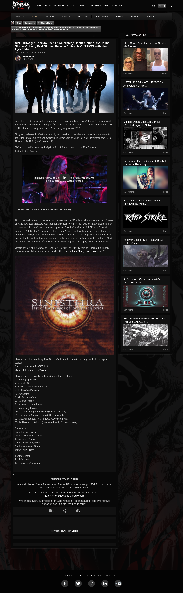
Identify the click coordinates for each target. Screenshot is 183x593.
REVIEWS (96, 5)
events (66, 16)
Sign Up (162, 6)
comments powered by (64, 531)
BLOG (48, 5)
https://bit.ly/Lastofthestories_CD (89, 251)
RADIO (38, 5)
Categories (29, 23)
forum (119, 16)
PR (72, 5)
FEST (107, 5)
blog (34, 16)
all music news (45, 23)
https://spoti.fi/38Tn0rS (36, 366)
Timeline (19, 16)
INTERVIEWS (61, 5)
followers (102, 16)
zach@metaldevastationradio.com (64, 495)
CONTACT (82, 5)
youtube (83, 16)
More (150, 16)
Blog (19, 23)
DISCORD (117, 5)
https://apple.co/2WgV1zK (37, 370)
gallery (49, 16)
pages (134, 16)
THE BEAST (28, 56)
